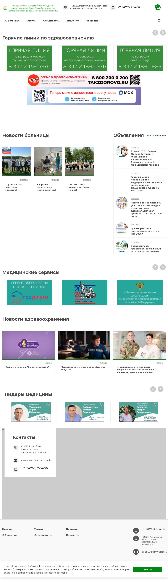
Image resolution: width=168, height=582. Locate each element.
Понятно (148, 569)
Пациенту (73, 20)
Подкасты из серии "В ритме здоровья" (27, 367)
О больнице (13, 20)
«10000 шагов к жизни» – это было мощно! (78, 187)
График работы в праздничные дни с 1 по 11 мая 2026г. (146, 231)
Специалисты (52, 20)
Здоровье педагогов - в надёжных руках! (46, 187)
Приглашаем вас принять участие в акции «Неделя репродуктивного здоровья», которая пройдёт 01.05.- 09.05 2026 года (146, 209)
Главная (7, 529)
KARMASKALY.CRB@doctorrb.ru (37, 460)
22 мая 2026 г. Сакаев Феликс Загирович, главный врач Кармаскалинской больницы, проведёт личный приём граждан (145, 158)
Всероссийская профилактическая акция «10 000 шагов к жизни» (146, 249)
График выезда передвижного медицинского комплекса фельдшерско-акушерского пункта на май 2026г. (146, 184)
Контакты (93, 20)
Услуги (32, 20)
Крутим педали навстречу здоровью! (13, 187)
